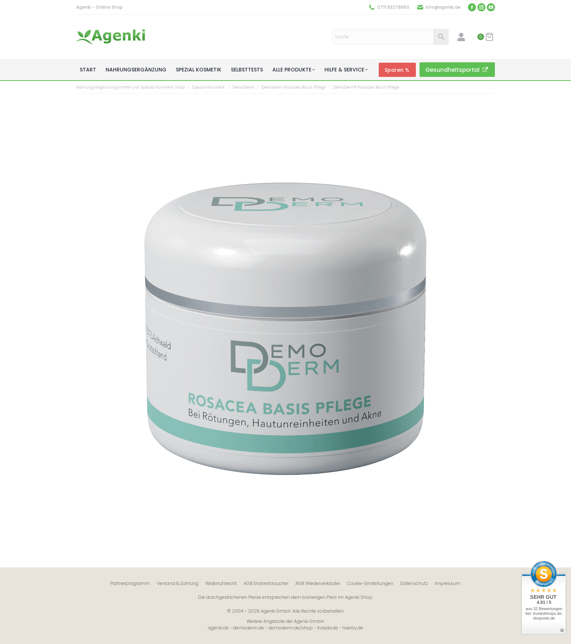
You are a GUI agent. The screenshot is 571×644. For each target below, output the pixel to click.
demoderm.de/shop (290, 628)
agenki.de (218, 628)
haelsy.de (352, 628)
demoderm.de (248, 628)
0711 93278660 (393, 7)
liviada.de (327, 628)
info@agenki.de (443, 7)
